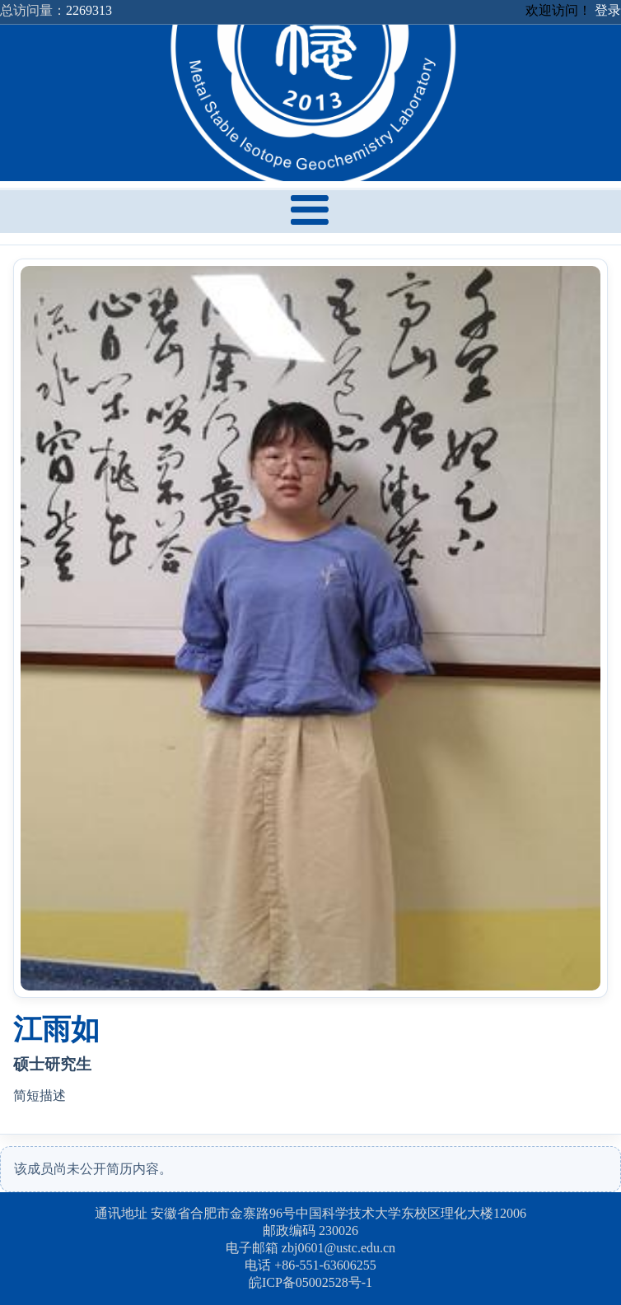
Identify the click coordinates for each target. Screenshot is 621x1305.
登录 (608, 10)
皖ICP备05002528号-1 (310, 1282)
